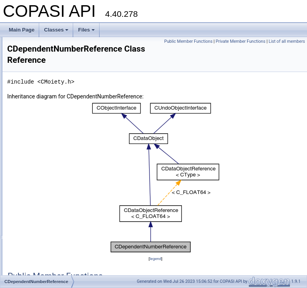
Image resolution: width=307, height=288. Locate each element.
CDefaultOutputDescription (55, 133)
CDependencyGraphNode (54, 151)
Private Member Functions (280, 41)
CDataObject (40, 45)
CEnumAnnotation (45, 239)
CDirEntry (36, 177)
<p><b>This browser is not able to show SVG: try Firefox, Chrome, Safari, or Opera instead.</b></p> (205, 178)
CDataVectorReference (51, 116)
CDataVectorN (41, 98)
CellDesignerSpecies (48, 230)
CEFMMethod (41, 195)
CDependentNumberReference (59, 160)
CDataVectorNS (43, 107)
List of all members (287, 50)
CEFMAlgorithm (43, 186)
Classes (56, 30)
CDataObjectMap (44, 54)
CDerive (35, 169)
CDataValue (39, 81)
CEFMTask (38, 213)
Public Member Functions (228, 41)
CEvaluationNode (45, 257)
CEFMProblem (42, 204)
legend (205, 259)
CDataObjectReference (51, 63)
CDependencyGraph (48, 142)
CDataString (39, 72)
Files (86, 30)
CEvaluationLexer (45, 248)
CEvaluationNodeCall (49, 265)
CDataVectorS (41, 125)
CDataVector (40, 89)
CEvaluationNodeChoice (52, 274)
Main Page (21, 30)
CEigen (34, 221)
